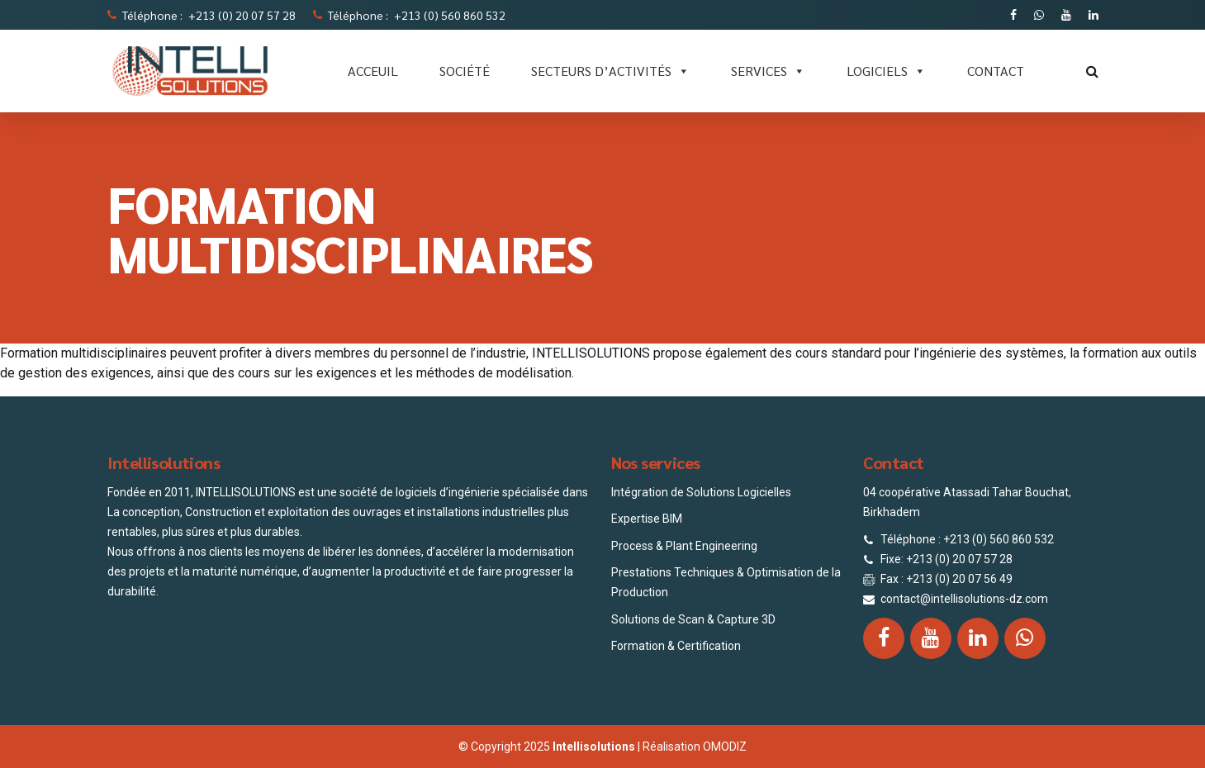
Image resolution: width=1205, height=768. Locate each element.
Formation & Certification (676, 645)
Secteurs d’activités (610, 71)
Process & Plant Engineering (684, 545)
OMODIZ (725, 746)
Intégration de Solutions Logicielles (701, 492)
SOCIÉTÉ (464, 70)
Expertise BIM (646, 518)
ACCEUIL (373, 70)
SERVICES (768, 71)
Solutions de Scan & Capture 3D (693, 619)
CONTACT (995, 70)
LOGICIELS (886, 71)
